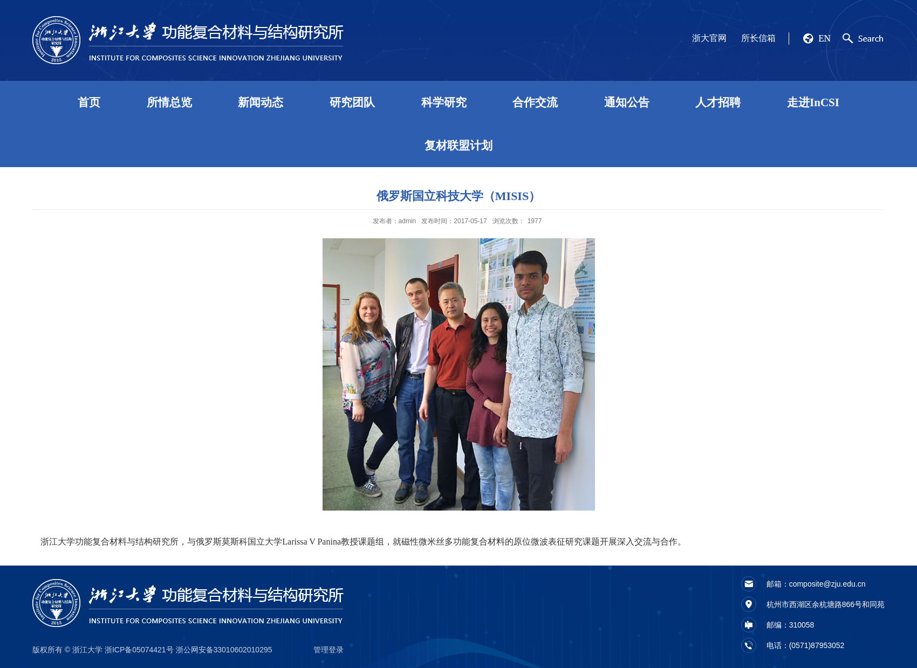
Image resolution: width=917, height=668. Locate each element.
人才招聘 (718, 102)
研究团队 (352, 102)
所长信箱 (758, 38)
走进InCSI (813, 102)
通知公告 (626, 102)
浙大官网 (709, 38)
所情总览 (169, 102)
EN (824, 38)
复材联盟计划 (458, 145)
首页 (89, 102)
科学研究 (444, 102)
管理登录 (328, 649)
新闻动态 (260, 102)
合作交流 (535, 102)
